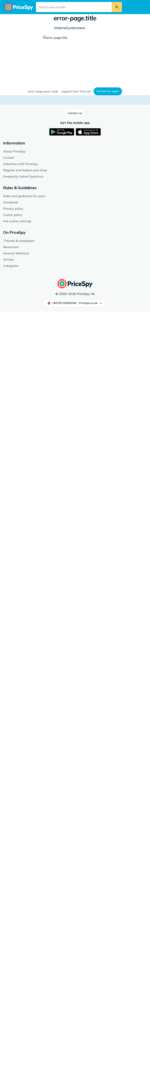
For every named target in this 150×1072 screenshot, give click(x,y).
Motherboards (92, 20)
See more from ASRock (20, 639)
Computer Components (65, 20)
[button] (16, 102)
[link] (28, 715)
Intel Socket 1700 (59, 623)
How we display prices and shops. (75, 207)
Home (8, 20)
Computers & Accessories (31, 20)
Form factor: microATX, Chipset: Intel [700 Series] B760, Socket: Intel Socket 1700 (110, 47)
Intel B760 (54, 594)
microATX (54, 601)
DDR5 (51, 616)
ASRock (53, 580)
